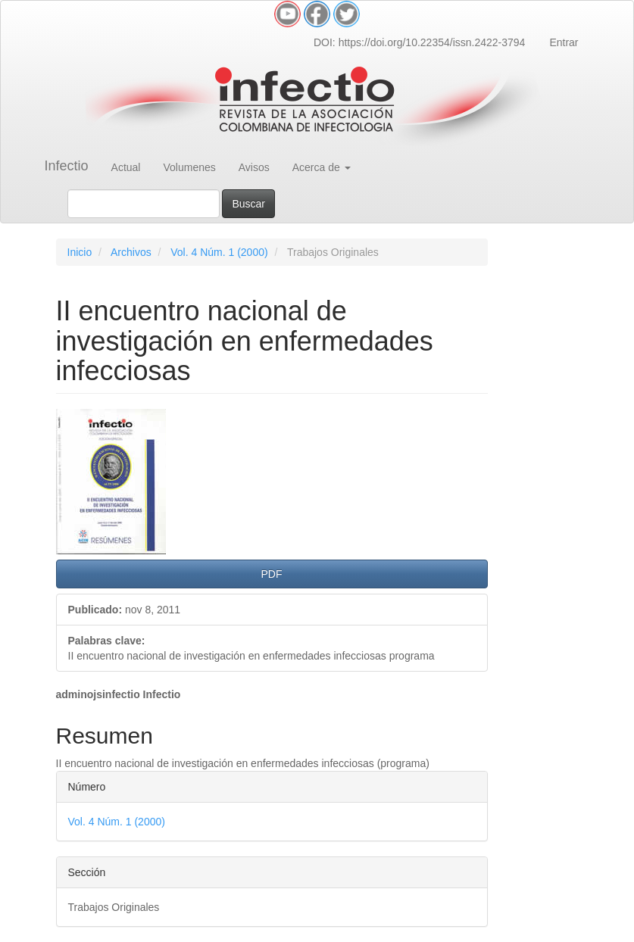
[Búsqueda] (143, 203)
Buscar (248, 204)
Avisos (254, 167)
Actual (126, 167)
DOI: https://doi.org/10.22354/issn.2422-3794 (419, 42)
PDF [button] (272, 574)
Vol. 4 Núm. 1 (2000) (218, 252)
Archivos (131, 252)
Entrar (563, 42)
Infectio (67, 165)
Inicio (79, 252)
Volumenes (189, 167)
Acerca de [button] (321, 167)
